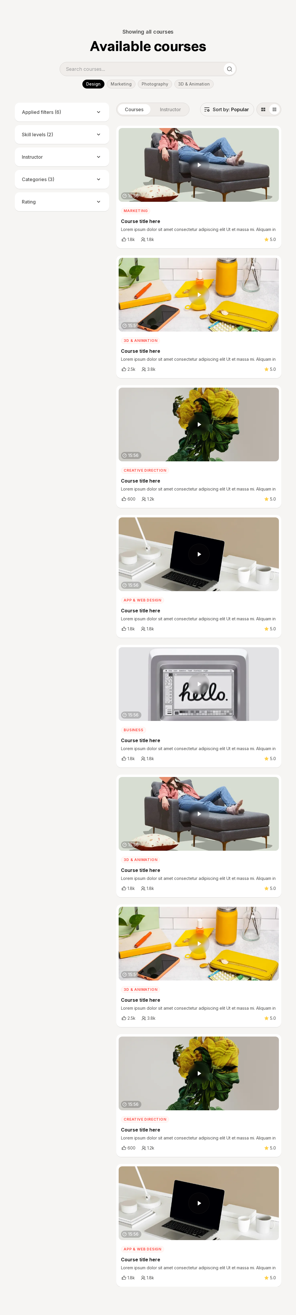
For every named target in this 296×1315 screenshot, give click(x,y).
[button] (227, 109)
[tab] (134, 109)
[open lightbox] (199, 165)
